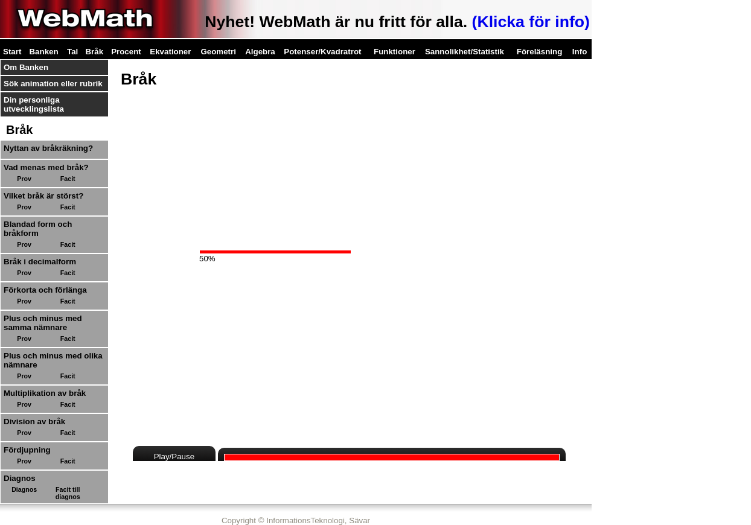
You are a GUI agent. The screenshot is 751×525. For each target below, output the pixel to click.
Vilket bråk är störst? (43, 195)
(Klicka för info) (531, 22)
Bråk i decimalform (40, 261)
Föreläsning (540, 51)
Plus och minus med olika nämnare (53, 360)
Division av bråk (34, 421)
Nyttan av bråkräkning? (48, 148)
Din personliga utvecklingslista (34, 104)
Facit (67, 178)
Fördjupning (27, 449)
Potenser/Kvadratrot (322, 51)
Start (12, 51)
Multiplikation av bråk (45, 393)
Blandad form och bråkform (38, 229)
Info (579, 51)
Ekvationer (170, 51)
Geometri (218, 51)
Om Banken (26, 67)
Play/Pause (174, 456)
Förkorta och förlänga (45, 289)
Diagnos (24, 489)
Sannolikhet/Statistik (464, 51)
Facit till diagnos (68, 493)
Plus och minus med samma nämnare (43, 323)
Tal (72, 51)
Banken (43, 51)
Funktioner (394, 51)
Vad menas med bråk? (46, 167)
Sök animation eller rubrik (53, 83)
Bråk (94, 51)
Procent (126, 51)
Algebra (260, 51)
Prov (24, 178)
